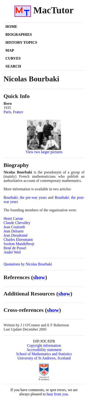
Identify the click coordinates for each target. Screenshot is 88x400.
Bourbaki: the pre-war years (25, 197)
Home (11, 27)
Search (13, 66)
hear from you (57, 394)
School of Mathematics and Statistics (44, 354)
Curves (13, 58)
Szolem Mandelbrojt (19, 244)
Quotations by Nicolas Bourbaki (28, 264)
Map (9, 50)
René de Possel (15, 248)
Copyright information (44, 345)
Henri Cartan (13, 218)
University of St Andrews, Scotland (44, 358)
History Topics (21, 42)
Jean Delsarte (14, 231)
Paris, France (13, 112)
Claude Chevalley (17, 223)
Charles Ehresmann (18, 239)
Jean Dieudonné (16, 235)
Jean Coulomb (14, 227)
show (39, 277)
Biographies (18, 34)
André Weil (12, 252)
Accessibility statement (44, 350)
